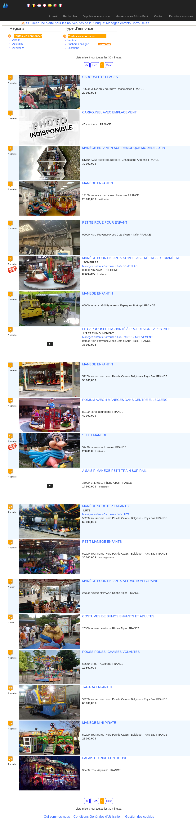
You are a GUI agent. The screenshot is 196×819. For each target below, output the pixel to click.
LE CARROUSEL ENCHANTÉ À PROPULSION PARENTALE (126, 329)
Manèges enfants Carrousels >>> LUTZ (105, 514)
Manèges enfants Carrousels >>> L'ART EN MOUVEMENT (117, 337)
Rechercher (70, 16)
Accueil (53, 16)
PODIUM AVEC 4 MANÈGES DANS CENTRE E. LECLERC (124, 400)
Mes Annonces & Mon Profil (131, 16)
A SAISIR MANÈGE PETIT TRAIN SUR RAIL (114, 471)
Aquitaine (17, 43)
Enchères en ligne (78, 44)
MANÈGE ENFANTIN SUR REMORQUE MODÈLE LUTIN (123, 148)
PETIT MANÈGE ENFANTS (102, 541)
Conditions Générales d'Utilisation (98, 816)
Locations (73, 47)
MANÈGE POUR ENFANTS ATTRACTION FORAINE (120, 581)
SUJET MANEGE (94, 435)
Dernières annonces (181, 16)
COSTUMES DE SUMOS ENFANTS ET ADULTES (118, 616)
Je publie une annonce (96, 16)
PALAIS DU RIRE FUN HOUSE (104, 758)
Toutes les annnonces (28, 36)
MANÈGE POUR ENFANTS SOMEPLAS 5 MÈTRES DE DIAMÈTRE (131, 258)
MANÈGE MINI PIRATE (99, 723)
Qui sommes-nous (57, 816)
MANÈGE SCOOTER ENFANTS (105, 506)
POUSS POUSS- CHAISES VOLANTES (111, 652)
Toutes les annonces (81, 36)
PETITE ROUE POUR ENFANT (104, 222)
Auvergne (18, 47)
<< (86, 65)
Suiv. (109, 65)
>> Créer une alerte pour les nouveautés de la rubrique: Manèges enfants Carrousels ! (87, 23)
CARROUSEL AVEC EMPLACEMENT (109, 112)
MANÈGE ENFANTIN (97, 183)
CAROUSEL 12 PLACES (100, 77)
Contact (158, 16)
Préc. (95, 65)
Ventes (72, 40)
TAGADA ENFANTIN (97, 687)
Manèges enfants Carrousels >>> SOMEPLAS (109, 266)
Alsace (16, 39)
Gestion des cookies (139, 816)
